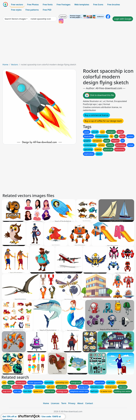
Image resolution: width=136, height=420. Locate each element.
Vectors (14, 64)
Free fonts (48, 4)
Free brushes (113, 4)
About (80, 403)
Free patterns (32, 9)
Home (5, 64)
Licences (55, 403)
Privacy (71, 403)
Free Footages (63, 4)
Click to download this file (99, 95)
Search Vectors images (15, 18)
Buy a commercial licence (96, 115)
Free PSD (47, 9)
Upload (63, 16)
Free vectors (17, 4)
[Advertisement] (68, 44)
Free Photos (33, 4)
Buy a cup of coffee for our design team (103, 121)
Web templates (81, 4)
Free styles (16, 9)
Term (63, 403)
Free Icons (98, 4)
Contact (89, 403)
